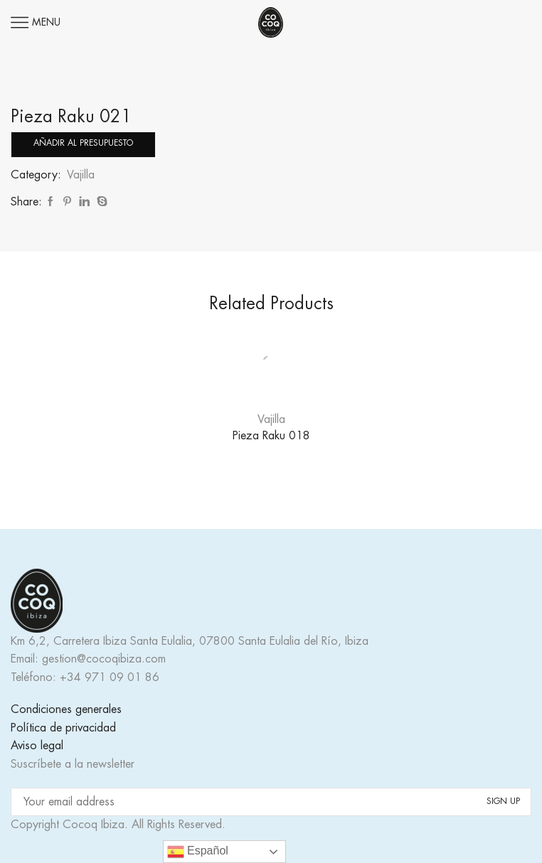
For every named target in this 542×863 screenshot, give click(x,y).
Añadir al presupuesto (83, 143)
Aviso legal (37, 745)
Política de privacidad (63, 728)
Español (197, 851)
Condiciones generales (66, 709)
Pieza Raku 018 (271, 435)
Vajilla (81, 175)
